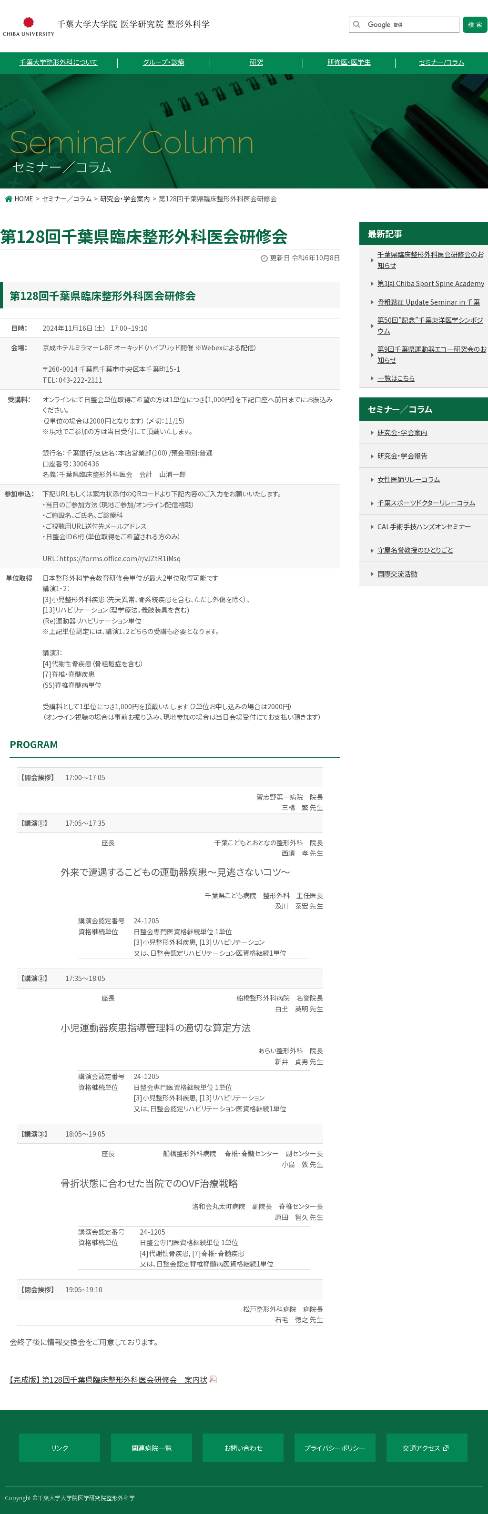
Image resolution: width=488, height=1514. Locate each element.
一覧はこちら (396, 378)
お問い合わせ (243, 1448)
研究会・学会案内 (125, 198)
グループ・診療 (163, 62)
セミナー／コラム (67, 198)
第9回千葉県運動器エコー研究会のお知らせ (431, 354)
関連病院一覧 (152, 1448)
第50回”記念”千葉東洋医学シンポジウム (430, 325)
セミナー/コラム (441, 62)
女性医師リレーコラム (408, 479)
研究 (256, 62)
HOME (23, 198)
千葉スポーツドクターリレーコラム (426, 502)
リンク (59, 1448)
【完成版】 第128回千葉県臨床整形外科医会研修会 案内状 (108, 1379)
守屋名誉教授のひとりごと (415, 549)
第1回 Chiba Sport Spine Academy (430, 283)
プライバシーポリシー (335, 1448)
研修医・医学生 (349, 62)
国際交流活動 (397, 573)
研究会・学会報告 (402, 455)
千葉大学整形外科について (59, 62)
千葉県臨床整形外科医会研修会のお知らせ (430, 259)
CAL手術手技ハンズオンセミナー (424, 526)
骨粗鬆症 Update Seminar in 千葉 (428, 302)
